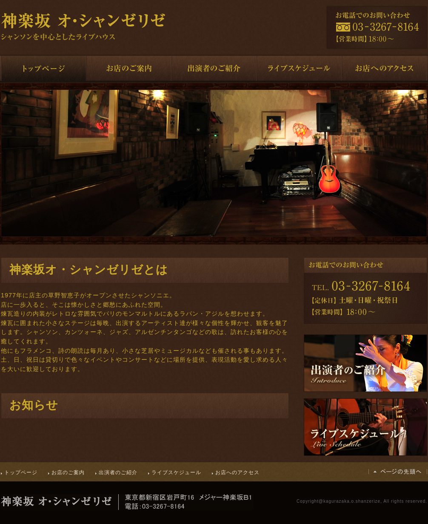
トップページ (20, 472)
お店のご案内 (68, 472)
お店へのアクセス (237, 472)
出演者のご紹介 (118, 472)
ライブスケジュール (176, 472)
